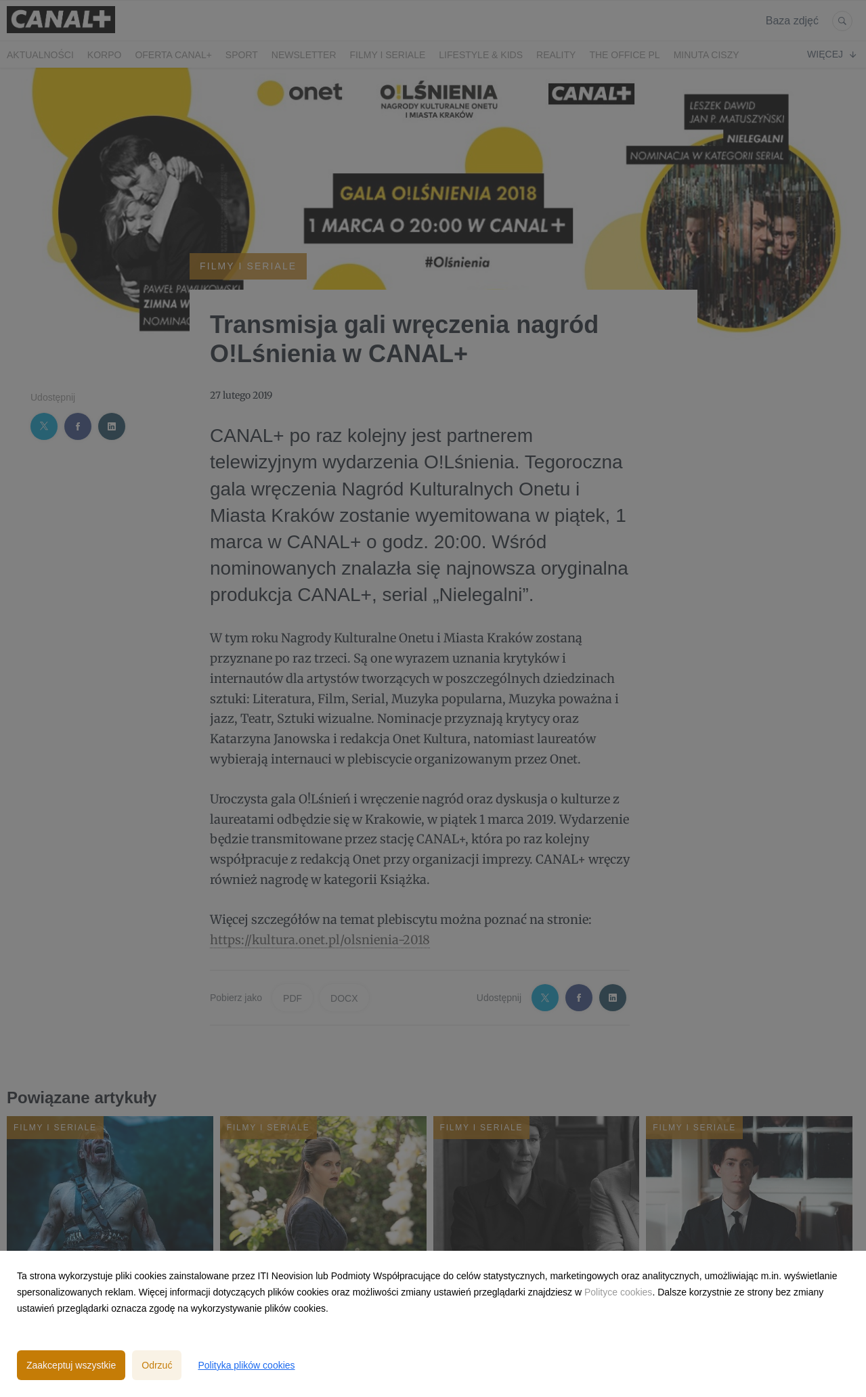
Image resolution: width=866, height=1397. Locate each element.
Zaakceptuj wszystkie (71, 1365)
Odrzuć (157, 1365)
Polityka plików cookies (246, 1365)
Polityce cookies (618, 1292)
